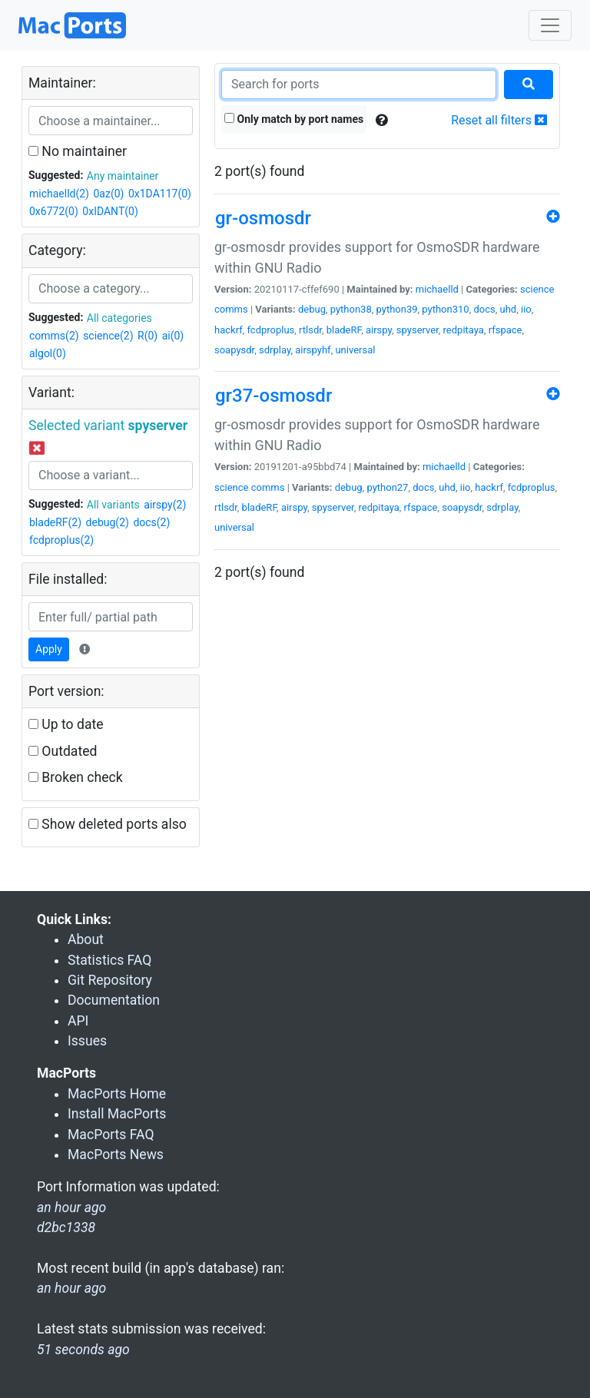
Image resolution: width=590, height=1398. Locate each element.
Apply (48, 649)
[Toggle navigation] (550, 25)
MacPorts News (116, 1154)
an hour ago (71, 1288)
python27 (387, 487)
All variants (113, 505)
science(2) (108, 336)
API (78, 1021)
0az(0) (108, 193)
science (537, 289)
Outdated (62, 751)
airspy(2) (165, 505)
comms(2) (54, 336)
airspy (379, 330)
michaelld (437, 289)
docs (484, 309)
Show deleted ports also (107, 824)
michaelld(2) (59, 193)
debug (312, 309)
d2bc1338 (66, 1227)
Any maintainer (123, 176)
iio (526, 309)
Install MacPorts (117, 1113)
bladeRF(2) (55, 522)
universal (355, 350)
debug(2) (107, 522)
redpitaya (463, 330)
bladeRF (343, 330)
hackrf (228, 330)
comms (231, 309)
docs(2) (151, 522)
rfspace (505, 330)
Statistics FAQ (109, 960)
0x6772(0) (53, 211)
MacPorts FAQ (111, 1134)
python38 (351, 309)
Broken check (75, 777)
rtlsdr (310, 330)
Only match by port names (293, 119)
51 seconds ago (83, 1349)
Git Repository (110, 980)
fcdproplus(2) (61, 540)
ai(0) (173, 336)
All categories (119, 318)
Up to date (66, 724)
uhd (508, 309)
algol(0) (47, 353)
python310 (445, 309)
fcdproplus (270, 330)
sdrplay (274, 350)
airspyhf (312, 350)
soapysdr (234, 350)
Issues (87, 1040)
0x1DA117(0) (159, 193)
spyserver (417, 330)
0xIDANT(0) (110, 211)
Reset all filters (499, 120)
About (86, 939)
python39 (397, 309)
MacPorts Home (117, 1094)
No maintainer (77, 151)
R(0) (147, 336)
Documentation (114, 1000)
